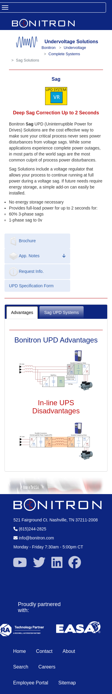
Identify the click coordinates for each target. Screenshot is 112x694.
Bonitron (49, 48)
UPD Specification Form (31, 285)
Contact (44, 651)
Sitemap (67, 682)
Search (20, 666)
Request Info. (26, 271)
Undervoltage (75, 48)
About (69, 651)
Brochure (22, 241)
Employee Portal (30, 682)
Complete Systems (64, 54)
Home (19, 651)
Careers (47, 666)
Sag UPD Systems (61, 312)
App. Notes (37, 256)
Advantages (22, 312)
